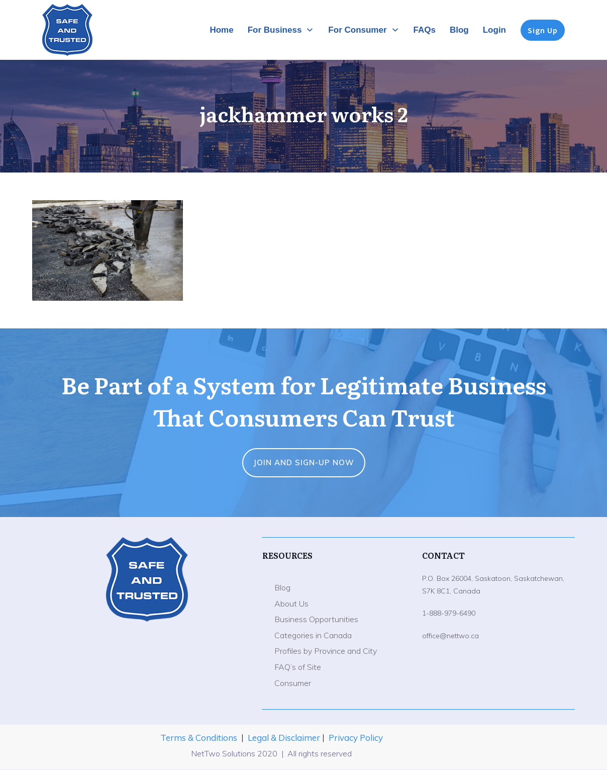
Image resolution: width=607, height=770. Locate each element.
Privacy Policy (356, 737)
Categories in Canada (313, 635)
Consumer (292, 683)
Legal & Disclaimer (285, 737)
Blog (282, 587)
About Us (291, 603)
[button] (107, 250)
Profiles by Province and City (325, 651)
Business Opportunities (316, 619)
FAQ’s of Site (297, 667)
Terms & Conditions (198, 737)
